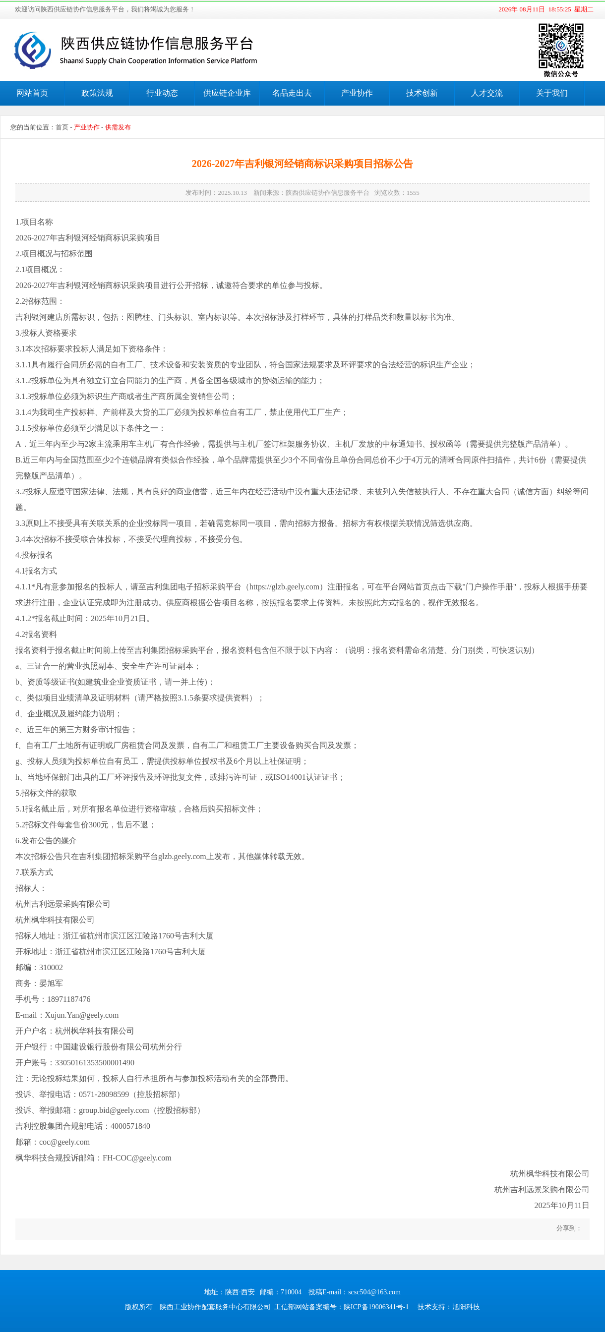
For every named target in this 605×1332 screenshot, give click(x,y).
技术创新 (422, 93)
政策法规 (97, 93)
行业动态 (162, 93)
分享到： (568, 1228)
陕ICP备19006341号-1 (376, 1307)
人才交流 (487, 93)
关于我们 (552, 93)
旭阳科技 (466, 1307)
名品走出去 (292, 93)
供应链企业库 (227, 93)
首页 (62, 127)
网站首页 (32, 93)
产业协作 (357, 93)
